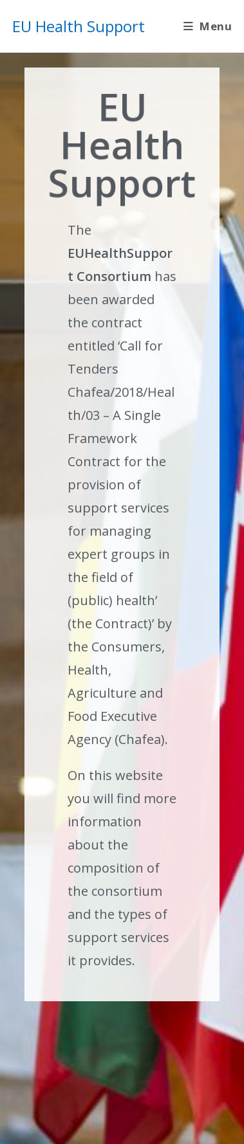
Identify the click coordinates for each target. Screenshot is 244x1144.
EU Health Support (78, 26)
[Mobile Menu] (207, 26)
